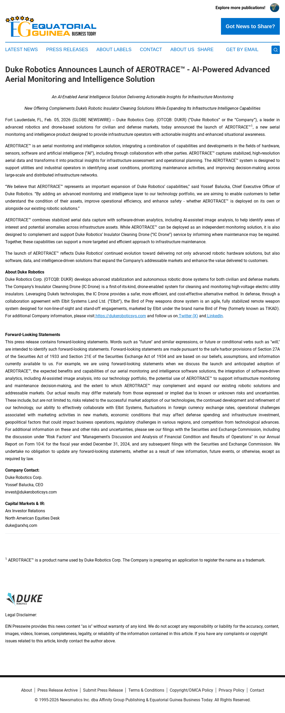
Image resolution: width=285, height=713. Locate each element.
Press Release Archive (57, 690)
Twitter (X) (188, 315)
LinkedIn (214, 315)
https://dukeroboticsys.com (120, 315)
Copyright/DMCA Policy (191, 690)
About (26, 690)
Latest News (21, 49)
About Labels (113, 49)
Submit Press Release (103, 690)
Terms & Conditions (146, 690)
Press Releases (67, 49)
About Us (182, 49)
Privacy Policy (231, 690)
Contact (151, 49)
